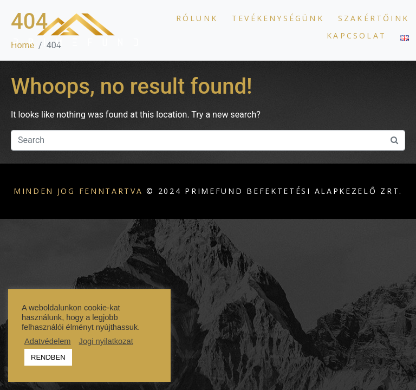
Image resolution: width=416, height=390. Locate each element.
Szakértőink (373, 18)
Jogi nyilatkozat (106, 341)
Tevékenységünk (278, 18)
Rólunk (197, 18)
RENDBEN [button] (48, 357)
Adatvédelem (47, 341)
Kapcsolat (356, 35)
